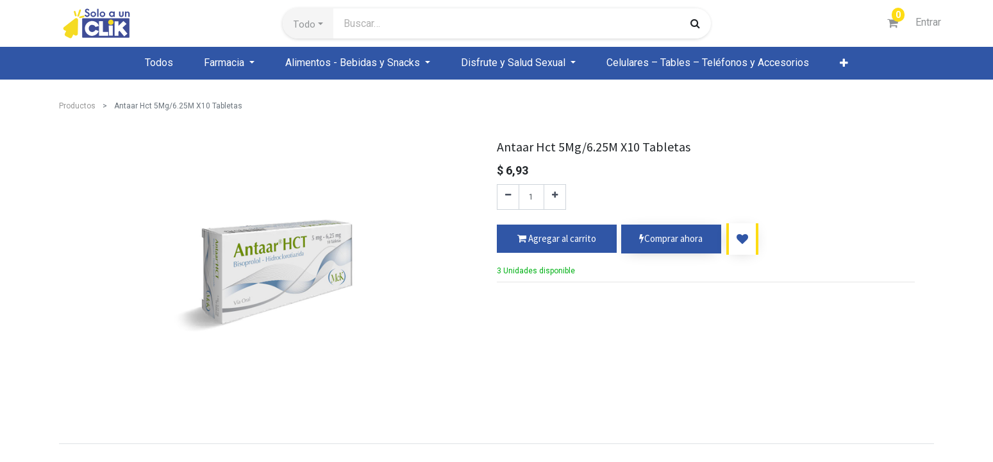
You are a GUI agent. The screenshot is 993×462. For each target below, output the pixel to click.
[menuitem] (158, 63)
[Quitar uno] (508, 197)
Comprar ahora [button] (671, 239)
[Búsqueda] (695, 23)
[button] (308, 23)
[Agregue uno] (555, 197)
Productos (77, 105)
